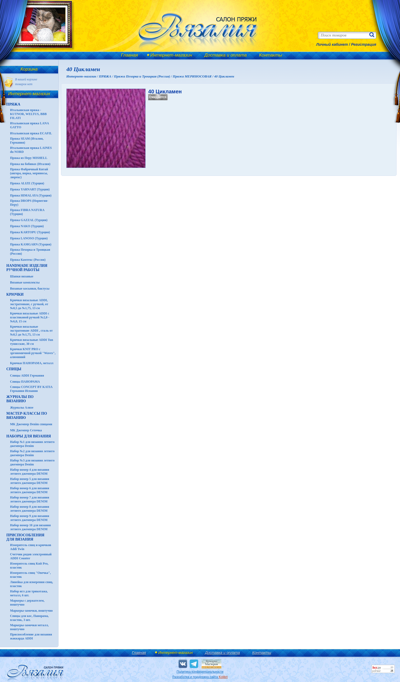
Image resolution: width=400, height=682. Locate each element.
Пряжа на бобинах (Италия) (30, 164)
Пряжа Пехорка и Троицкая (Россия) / (143, 76)
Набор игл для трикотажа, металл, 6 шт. (29, 593)
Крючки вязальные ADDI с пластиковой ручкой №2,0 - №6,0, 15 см (29, 317)
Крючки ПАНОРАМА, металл (31, 363)
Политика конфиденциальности (199, 672)
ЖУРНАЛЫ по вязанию (20, 399)
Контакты (270, 55)
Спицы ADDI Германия (27, 375)
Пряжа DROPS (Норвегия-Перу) (29, 203)
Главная (129, 55)
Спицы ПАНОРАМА (25, 381)
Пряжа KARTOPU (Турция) (30, 232)
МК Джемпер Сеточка (26, 430)
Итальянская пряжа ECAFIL (31, 133)
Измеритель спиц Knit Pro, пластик (29, 565)
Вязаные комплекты (25, 282)
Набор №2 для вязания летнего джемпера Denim (32, 453)
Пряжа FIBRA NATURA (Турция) (27, 212)
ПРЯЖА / (106, 76)
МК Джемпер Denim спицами (31, 424)
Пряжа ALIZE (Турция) (27, 183)
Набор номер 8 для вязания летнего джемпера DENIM (29, 508)
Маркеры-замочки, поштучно (31, 610)
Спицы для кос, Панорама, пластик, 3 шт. (29, 618)
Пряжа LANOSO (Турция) (29, 238)
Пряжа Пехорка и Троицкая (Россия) (30, 251)
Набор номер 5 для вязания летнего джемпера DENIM (29, 481)
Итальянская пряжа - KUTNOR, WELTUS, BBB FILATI (28, 114)
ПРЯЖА (13, 104)
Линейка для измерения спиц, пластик (31, 584)
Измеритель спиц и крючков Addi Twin (30, 547)
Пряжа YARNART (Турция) (30, 189)
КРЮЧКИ (15, 294)
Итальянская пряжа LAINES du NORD (31, 150)
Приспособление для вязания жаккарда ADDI (31, 636)
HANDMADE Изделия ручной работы (26, 268)
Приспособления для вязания (25, 537)
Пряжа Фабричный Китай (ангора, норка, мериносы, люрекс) (29, 173)
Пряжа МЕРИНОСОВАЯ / (193, 76)
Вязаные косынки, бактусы (29, 288)
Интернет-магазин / (82, 76)
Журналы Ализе (21, 407)
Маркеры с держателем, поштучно (27, 602)
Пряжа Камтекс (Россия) (27, 260)
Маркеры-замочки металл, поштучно (29, 627)
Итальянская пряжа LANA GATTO (29, 125)
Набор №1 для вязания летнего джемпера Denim (32, 444)
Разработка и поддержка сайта (199, 677)
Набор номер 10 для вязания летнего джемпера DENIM (30, 527)
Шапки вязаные (21, 276)
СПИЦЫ (13, 369)
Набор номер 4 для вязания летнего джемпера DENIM (29, 471)
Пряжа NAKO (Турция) (27, 226)
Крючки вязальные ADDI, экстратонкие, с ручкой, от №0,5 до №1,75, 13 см (29, 304)
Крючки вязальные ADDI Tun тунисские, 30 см (31, 342)
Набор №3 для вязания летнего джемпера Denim (32, 462)
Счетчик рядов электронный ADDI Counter (31, 556)
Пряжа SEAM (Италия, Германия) (27, 140)
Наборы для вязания (28, 436)
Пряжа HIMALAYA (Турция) (31, 195)
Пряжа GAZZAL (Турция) (29, 220)
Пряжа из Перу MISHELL (28, 158)
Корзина (29, 69)
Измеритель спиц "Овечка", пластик (30, 575)
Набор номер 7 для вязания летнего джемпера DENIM (29, 499)
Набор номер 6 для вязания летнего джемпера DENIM (29, 490)
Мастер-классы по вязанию (26, 415)
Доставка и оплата (225, 55)
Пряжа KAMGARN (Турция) (30, 244)
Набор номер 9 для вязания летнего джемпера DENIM (29, 518)
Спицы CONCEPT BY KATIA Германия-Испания (31, 389)
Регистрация (363, 44)
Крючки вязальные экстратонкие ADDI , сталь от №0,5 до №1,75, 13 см (31, 330)
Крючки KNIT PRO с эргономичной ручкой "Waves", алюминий (32, 353)
